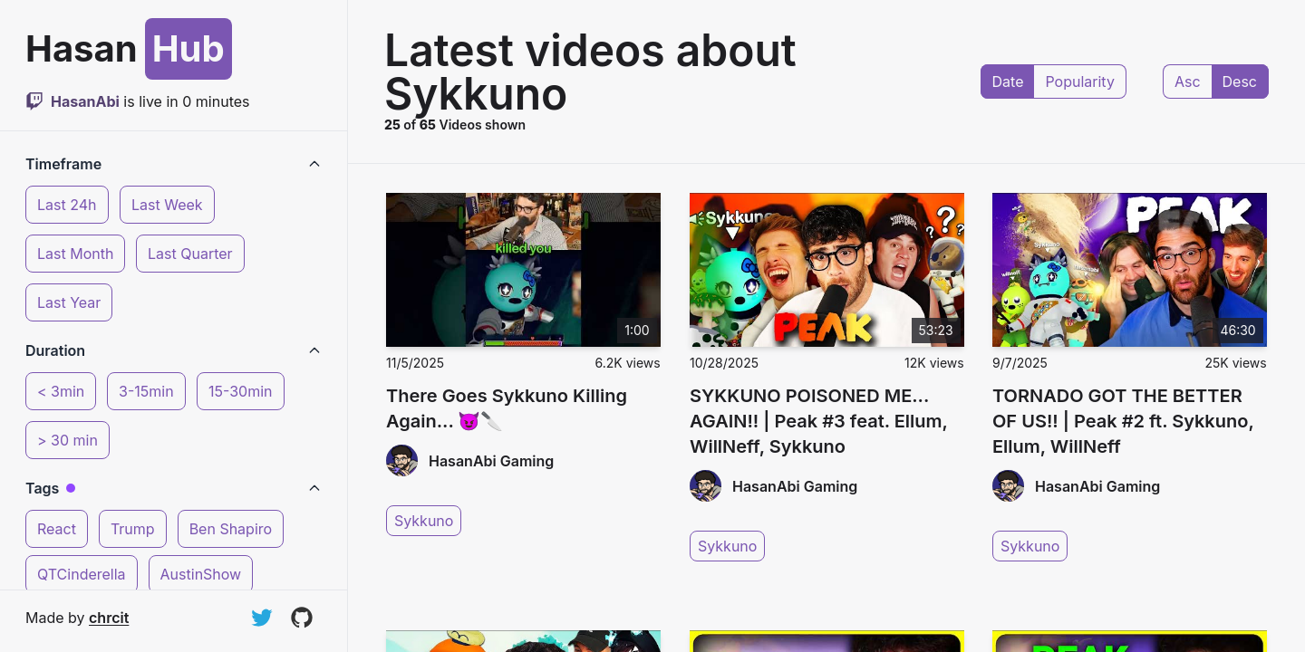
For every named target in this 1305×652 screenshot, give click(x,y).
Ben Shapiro (230, 529)
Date (1008, 81)
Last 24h (67, 205)
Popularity (1079, 81)
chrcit (109, 618)
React (56, 529)
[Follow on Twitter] (262, 618)
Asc (1187, 81)
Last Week (167, 205)
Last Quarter (190, 253)
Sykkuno (423, 521)
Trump (133, 529)
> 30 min (67, 440)
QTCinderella (81, 574)
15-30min (240, 391)
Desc (1240, 81)
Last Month (75, 253)
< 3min (60, 391)
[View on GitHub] (302, 618)
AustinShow (201, 574)
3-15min (146, 391)
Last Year (69, 302)
